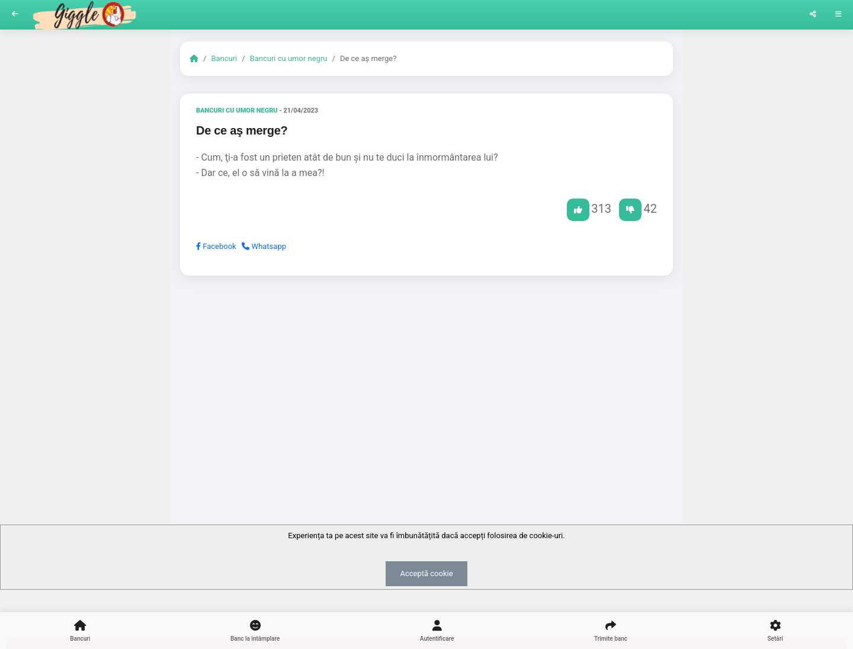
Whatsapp (264, 246)
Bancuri (224, 58)
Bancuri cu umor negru (289, 58)
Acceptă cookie (426, 573)
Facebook (216, 246)
